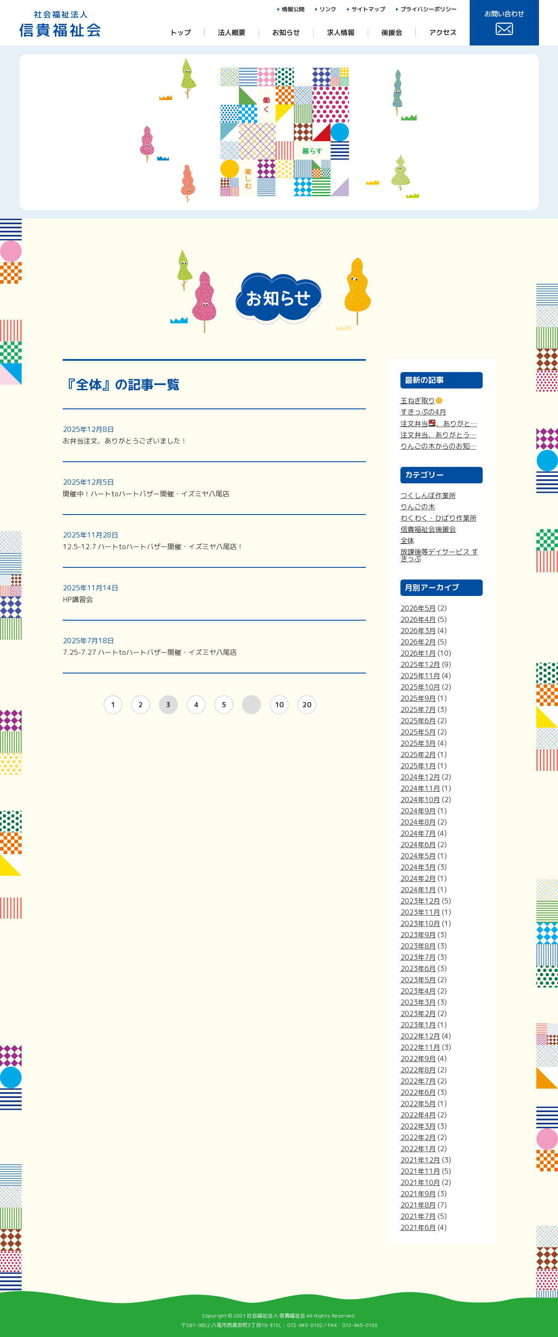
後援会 (391, 32)
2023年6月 (418, 968)
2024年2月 (418, 878)
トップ (180, 32)
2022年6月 (418, 1092)
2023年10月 (420, 923)
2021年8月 (418, 1205)
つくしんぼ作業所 (428, 495)
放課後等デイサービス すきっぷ (439, 555)
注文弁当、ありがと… (438, 423)
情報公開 (293, 9)
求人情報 (341, 32)
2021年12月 (420, 1160)
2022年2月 (418, 1137)
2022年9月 (418, 1058)
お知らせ (286, 32)
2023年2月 (418, 1013)
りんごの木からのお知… (438, 446)
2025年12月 (420, 664)
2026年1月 (418, 653)
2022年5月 (418, 1103)
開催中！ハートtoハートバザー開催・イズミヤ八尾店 (146, 488)
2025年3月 (418, 743)
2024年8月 (418, 822)
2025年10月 (420, 687)
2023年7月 (418, 957)
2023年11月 (420, 912)
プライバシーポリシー (428, 9)
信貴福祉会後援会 (428, 529)
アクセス (443, 32)
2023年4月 (418, 991)
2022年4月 (418, 1115)
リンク (327, 9)
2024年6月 (418, 844)
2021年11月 (420, 1171)
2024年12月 (420, 777)
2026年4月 (418, 619)
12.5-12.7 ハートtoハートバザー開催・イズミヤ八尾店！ (153, 540)
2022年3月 (418, 1126)
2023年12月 (420, 901)
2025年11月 (420, 675)
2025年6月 (418, 720)
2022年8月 (418, 1070)
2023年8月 (418, 946)
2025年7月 (418, 709)
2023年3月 (418, 1002)
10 (279, 704)
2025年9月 (418, 698)
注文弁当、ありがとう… (438, 435)
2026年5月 (418, 608)
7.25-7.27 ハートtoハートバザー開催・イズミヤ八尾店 (150, 646)
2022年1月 (418, 1148)
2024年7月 (418, 833)
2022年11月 (420, 1047)
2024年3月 (418, 867)
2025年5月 (418, 732)
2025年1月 (418, 765)
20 (307, 704)
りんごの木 (417, 506)
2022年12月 (420, 1036)
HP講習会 (90, 593)
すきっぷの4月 (423, 412)
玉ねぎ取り (421, 400)
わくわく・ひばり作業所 (438, 518)
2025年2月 (418, 754)
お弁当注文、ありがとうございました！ (125, 435)
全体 (407, 540)
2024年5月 (418, 856)
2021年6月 (418, 1227)
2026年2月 (418, 642)
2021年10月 (420, 1182)
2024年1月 (418, 889)
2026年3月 (418, 630)
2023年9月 (418, 934)
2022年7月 (418, 1081)
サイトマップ (368, 9)
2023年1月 (418, 1024)
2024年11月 (420, 788)
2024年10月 (420, 799)
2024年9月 (418, 811)
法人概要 (231, 32)
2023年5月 (418, 979)
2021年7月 (418, 1216)
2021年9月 (418, 1193)
